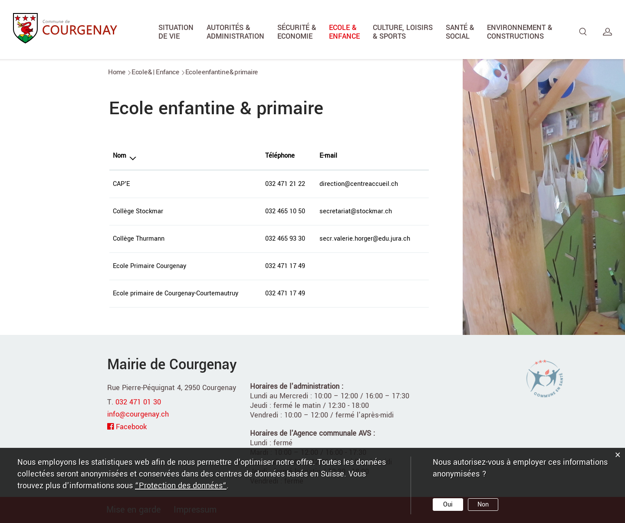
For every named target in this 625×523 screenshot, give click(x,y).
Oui (448, 504)
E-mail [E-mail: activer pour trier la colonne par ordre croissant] (328, 155)
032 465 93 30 (285, 238)
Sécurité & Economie (296, 32)
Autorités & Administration (235, 32)
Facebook (131, 427)
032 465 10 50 (285, 211)
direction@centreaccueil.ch (358, 184)
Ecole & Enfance (344, 32)
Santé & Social (460, 32)
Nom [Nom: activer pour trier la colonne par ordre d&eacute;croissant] (119, 155)
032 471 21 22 (285, 184)
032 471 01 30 (138, 402)
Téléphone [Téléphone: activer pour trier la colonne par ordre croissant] (280, 155)
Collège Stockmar (138, 211)
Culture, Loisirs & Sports (403, 32)
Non (483, 504)
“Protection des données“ (181, 485)
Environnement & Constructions (519, 32)
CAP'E (121, 184)
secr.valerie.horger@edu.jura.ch (364, 238)
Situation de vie (176, 32)
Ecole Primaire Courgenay (149, 266)
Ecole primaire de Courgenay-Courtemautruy (175, 293)
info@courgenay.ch (138, 414)
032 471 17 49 (285, 266)
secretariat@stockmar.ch (355, 211)
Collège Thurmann (138, 238)
